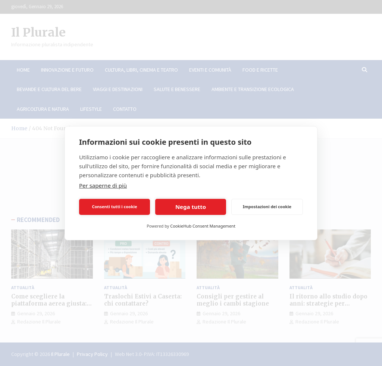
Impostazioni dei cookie (267, 206)
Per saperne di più (103, 185)
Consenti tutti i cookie (114, 206)
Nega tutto (190, 206)
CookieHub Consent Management (202, 226)
